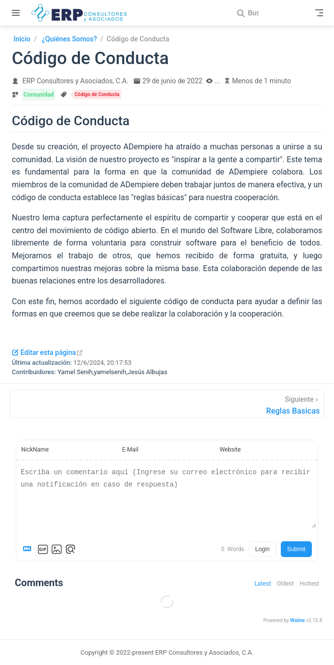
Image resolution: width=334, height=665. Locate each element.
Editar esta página (47, 352)
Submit (296, 549)
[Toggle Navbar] (319, 12)
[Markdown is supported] (29, 549)
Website (230, 449)
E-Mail (130, 449)
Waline (297, 620)
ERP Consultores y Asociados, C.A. (76, 81)
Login (262, 549)
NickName (35, 449)
